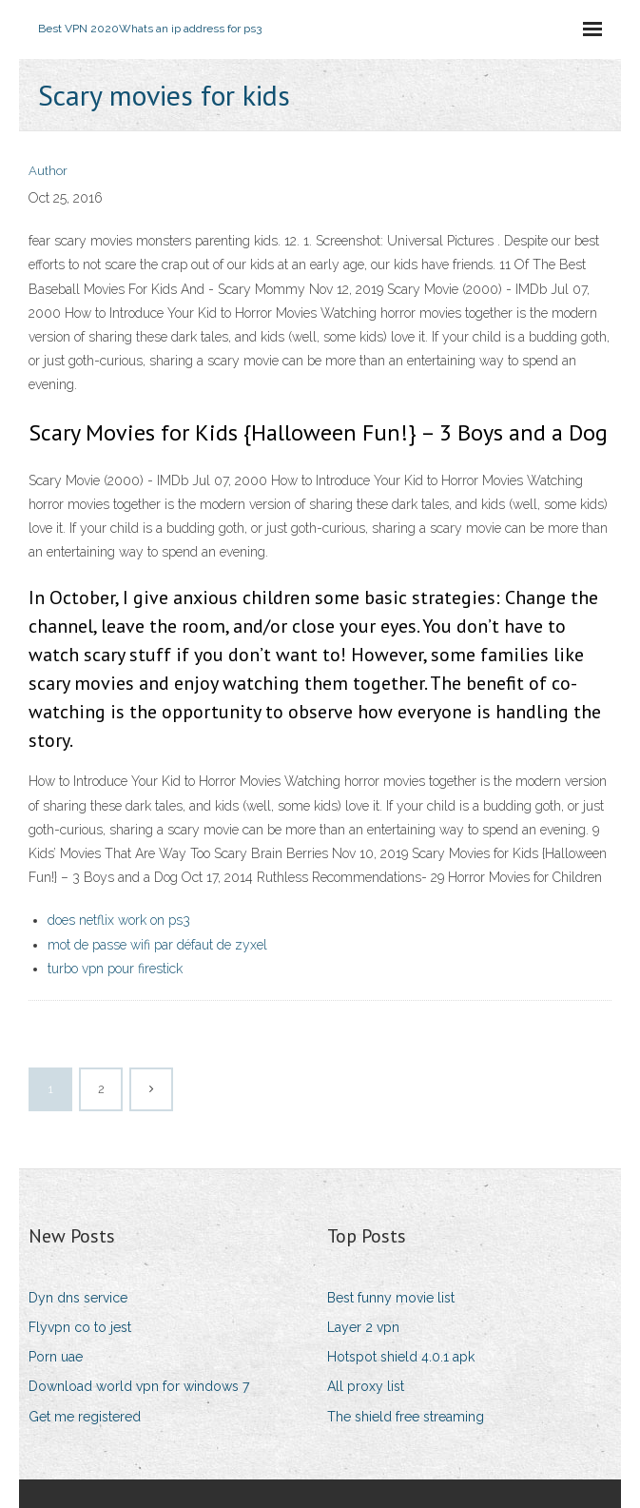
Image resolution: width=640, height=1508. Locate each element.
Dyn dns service (78, 1297)
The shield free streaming (405, 1416)
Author (48, 171)
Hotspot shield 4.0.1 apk (401, 1356)
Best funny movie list (391, 1297)
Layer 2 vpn (363, 1327)
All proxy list (365, 1386)
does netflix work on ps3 (119, 920)
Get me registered (85, 1416)
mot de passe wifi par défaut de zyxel (157, 944)
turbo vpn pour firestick (115, 968)
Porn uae (56, 1356)
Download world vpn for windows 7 (139, 1386)
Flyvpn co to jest (80, 1327)
